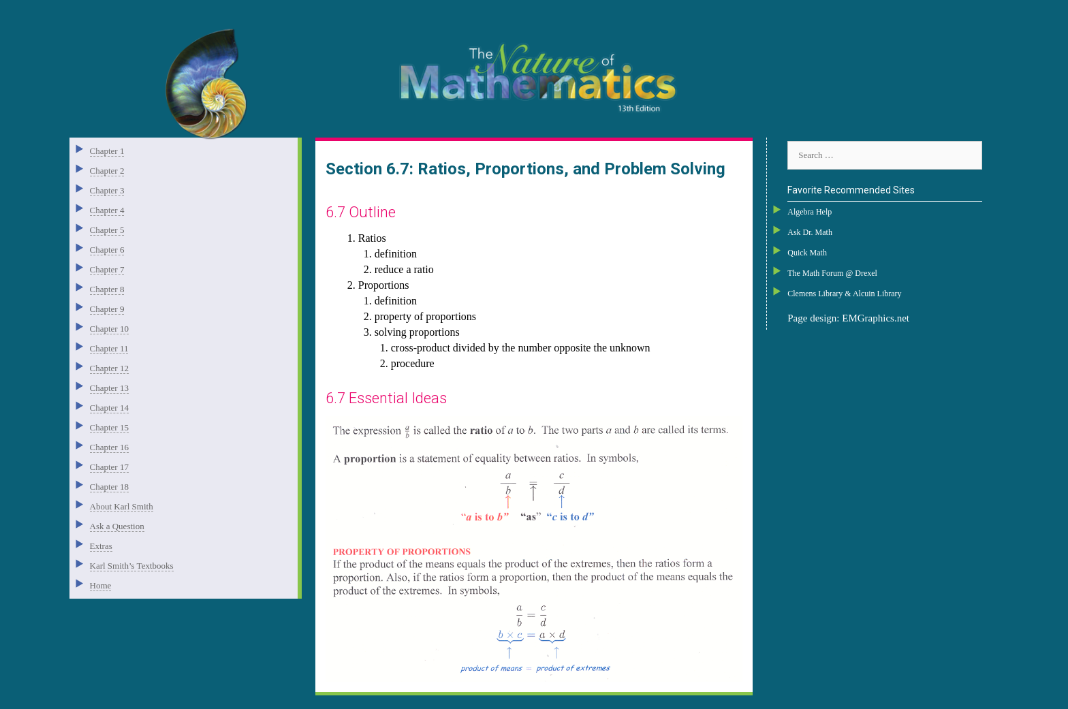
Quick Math (807, 252)
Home (101, 585)
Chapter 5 (107, 230)
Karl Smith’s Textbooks (132, 566)
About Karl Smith (121, 506)
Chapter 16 (109, 447)
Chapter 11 (109, 348)
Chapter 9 (107, 309)
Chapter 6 (107, 250)
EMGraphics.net (875, 318)
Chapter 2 (107, 171)
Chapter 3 (107, 190)
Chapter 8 (107, 289)
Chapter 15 (109, 427)
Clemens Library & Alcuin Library (844, 293)
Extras (101, 546)
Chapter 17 (109, 467)
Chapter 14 (109, 408)
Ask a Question (117, 526)
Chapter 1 (107, 151)
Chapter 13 (109, 388)
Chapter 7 (107, 269)
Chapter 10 (109, 329)
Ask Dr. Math (809, 232)
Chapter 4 (107, 210)
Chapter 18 (109, 487)
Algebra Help (809, 212)
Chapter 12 (109, 368)
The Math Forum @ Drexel (832, 273)
